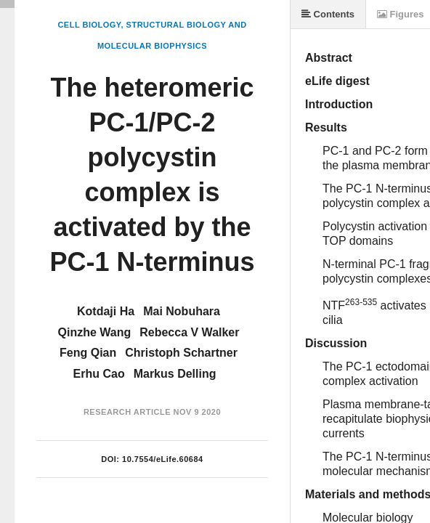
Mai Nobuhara (181, 311)
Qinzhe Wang (94, 332)
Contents (327, 14)
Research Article (127, 412)
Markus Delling (175, 374)
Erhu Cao (99, 374)
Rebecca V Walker (189, 332)
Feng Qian (88, 352)
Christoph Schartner (181, 352)
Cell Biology (89, 24)
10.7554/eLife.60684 (162, 459)
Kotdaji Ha (105, 311)
